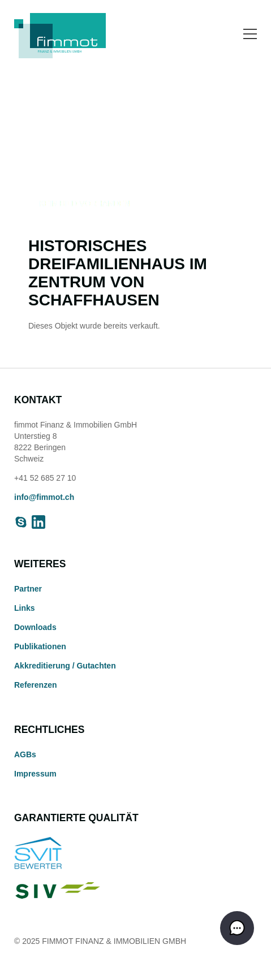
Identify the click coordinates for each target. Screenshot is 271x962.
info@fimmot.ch (44, 497)
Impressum (35, 773)
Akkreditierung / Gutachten (65, 665)
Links (24, 607)
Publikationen (40, 646)
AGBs (25, 754)
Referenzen (35, 684)
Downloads (35, 627)
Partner (28, 588)
